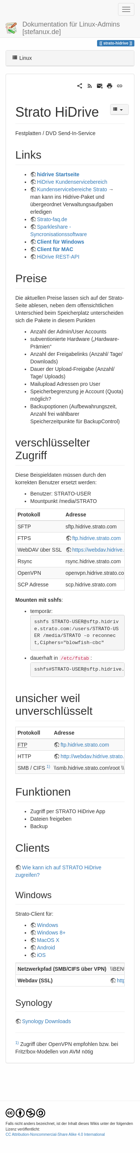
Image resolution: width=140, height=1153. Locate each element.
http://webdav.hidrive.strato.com (97, 756)
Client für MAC (55, 249)
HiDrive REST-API (58, 257)
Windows (47, 925)
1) (48, 766)
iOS (41, 955)
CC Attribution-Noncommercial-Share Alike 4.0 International (55, 1134)
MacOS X (48, 940)
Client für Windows (60, 242)
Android (46, 948)
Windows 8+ (51, 933)
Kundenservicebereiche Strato (72, 189)
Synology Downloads (46, 1021)
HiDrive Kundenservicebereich (72, 182)
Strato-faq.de (52, 219)
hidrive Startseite (58, 174)
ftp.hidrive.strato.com (96, 538)
